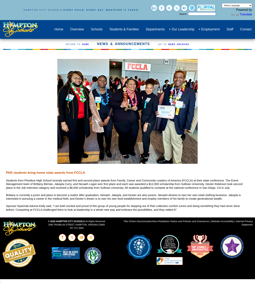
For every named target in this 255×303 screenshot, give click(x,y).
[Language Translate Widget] (237, 5)
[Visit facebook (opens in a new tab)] (161, 9)
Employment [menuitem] (210, 29)
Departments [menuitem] (155, 29)
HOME (85, 44)
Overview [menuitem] (77, 29)
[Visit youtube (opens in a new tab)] (184, 9)
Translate (241, 14)
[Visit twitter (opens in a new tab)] (176, 9)
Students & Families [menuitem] (124, 29)
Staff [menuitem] (230, 29)
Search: (183, 14)
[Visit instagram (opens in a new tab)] (169, 9)
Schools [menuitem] (97, 29)
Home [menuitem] (58, 29)
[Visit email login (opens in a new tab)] (154, 9)
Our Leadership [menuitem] (183, 29)
